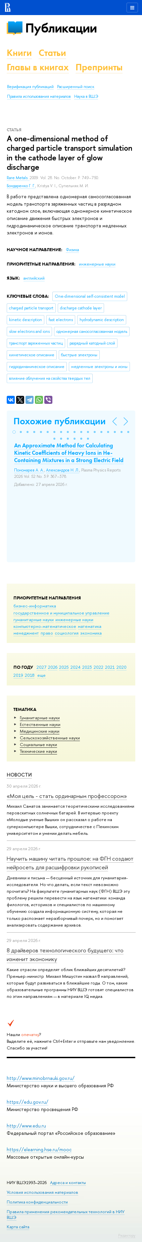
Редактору (126, 1235)
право (47, 633)
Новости (19, 774)
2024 (75, 667)
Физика (72, 249)
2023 (87, 667)
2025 (64, 667)
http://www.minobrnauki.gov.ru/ (41, 1078)
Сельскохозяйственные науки (50, 738)
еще (41, 675)
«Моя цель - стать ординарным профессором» (67, 796)
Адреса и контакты (68, 1182)
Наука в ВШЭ (86, 96)
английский (34, 278)
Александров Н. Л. (62, 470)
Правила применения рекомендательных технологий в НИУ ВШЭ (66, 1214)
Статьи (52, 53)
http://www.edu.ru (26, 1125)
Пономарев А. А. (29, 470)
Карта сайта (18, 1227)
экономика (91, 633)
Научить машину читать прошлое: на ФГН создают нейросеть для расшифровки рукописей (70, 863)
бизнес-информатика (34, 606)
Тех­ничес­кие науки (38, 751)
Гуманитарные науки (40, 718)
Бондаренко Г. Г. (21, 186)
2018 (30, 675)
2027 (41, 667)
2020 (121, 667)
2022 (98, 667)
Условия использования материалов (42, 1192)
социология (67, 633)
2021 (110, 667)
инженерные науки (74, 619)
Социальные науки (38, 744)
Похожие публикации (59, 421)
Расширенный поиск (75, 86)
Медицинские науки (39, 731)
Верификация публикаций (30, 86)
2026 (52, 667)
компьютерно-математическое (44, 626)
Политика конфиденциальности (37, 1202)
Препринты (99, 67)
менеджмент (26, 633)
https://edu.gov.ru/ (27, 1102)
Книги (19, 53)
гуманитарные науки (33, 619)
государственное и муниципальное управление (61, 613)
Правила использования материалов (39, 96)
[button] (14, 432)
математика (89, 626)
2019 (18, 675)
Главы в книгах (38, 67)
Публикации (61, 27)
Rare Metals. (18, 177)
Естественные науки (40, 724)
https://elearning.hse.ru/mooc (39, 1149)
